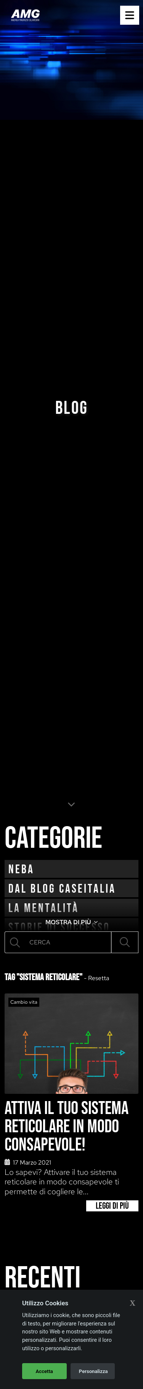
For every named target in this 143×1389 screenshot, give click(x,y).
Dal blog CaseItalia (62, 889)
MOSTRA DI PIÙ (71, 922)
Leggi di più (112, 1205)
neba (21, 869)
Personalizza (93, 1371)
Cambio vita (23, 1002)
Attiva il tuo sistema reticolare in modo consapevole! (67, 1127)
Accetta (44, 1371)
